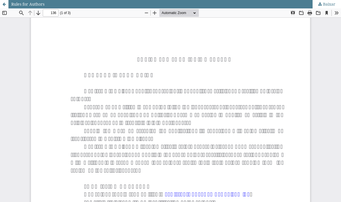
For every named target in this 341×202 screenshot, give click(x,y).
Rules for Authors (27, 4)
